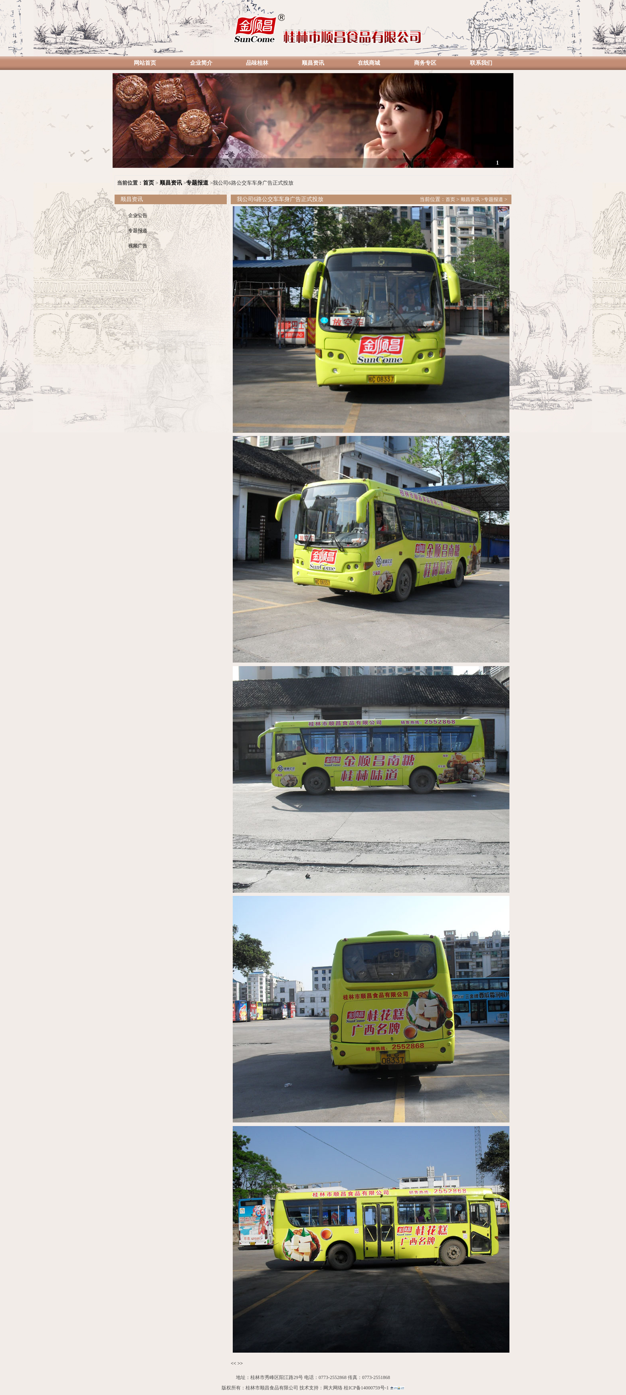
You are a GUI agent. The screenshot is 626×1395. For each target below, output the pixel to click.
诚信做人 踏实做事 (313, 163)
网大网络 (333, 1388)
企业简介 (201, 63)
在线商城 (369, 63)
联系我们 (481, 63)
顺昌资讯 (313, 63)
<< (233, 1363)
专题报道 (197, 183)
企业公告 (137, 215)
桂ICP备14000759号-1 (366, 1388)
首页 (148, 183)
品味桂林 (257, 63)
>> (240, 1363)
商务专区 (425, 63)
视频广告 (137, 246)
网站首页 (145, 63)
